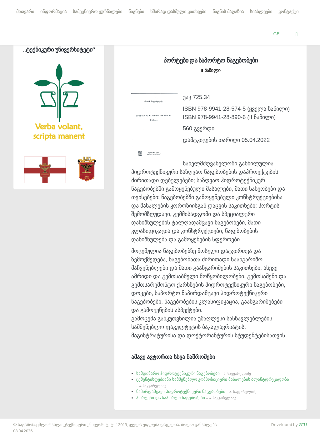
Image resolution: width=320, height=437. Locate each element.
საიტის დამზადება (18, 421)
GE (276, 33)
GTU (303, 424)
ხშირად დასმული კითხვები (178, 11)
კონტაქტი (288, 11)
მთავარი (25, 11)
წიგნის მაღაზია (228, 11)
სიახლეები (261, 11)
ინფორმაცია (53, 11)
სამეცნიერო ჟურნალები (97, 11)
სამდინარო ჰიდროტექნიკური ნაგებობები (193, 373)
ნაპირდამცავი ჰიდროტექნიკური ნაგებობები (196, 391)
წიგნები (136, 11)
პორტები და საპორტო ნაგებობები (186, 397)
